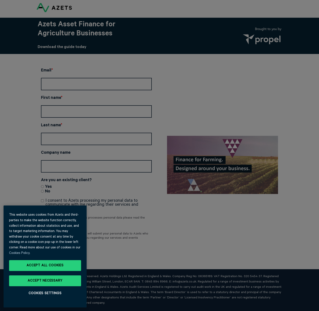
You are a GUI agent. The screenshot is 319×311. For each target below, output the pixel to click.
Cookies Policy (19, 253)
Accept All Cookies (45, 265)
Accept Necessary (45, 280)
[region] (45, 256)
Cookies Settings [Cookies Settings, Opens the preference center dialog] (45, 293)
